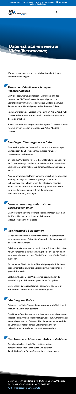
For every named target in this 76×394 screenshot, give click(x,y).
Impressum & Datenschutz (27, 388)
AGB (10, 388)
